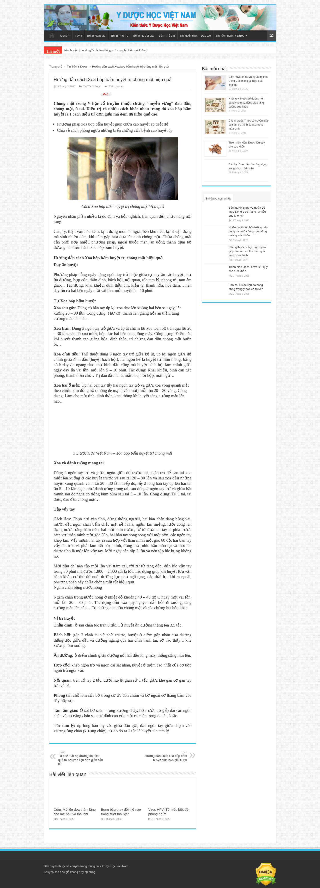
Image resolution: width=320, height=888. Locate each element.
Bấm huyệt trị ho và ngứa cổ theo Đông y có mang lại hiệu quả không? (106, 50)
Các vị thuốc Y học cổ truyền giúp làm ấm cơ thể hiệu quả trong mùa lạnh (249, 124)
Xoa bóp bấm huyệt (78, 299)
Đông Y (65, 35)
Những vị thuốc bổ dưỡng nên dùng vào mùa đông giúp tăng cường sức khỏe (246, 102)
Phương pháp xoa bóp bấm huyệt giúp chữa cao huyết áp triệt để (112, 122)
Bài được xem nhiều (219, 198)
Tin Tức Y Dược (77, 66)
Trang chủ (52, 35)
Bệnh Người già (143, 35)
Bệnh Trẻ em (166, 35)
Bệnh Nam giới (96, 35)
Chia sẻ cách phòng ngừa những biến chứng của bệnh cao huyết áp (115, 129)
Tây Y (78, 35)
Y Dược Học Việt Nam (92, 451)
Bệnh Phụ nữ (119, 35)
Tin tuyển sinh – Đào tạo (195, 35)
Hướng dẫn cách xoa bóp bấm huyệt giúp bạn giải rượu (164, 755)
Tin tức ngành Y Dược (230, 35)
